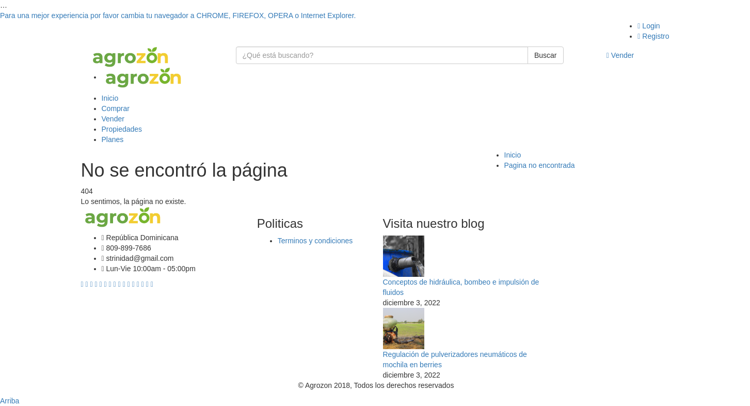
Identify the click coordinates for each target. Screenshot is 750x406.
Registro (653, 36)
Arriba (9, 401)
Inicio (110, 98)
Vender (620, 55)
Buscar (545, 55)
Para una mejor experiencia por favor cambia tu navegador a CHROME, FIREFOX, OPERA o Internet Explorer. (178, 15)
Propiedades (122, 129)
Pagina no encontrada (539, 165)
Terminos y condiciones (315, 241)
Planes (113, 139)
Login (648, 26)
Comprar (116, 108)
